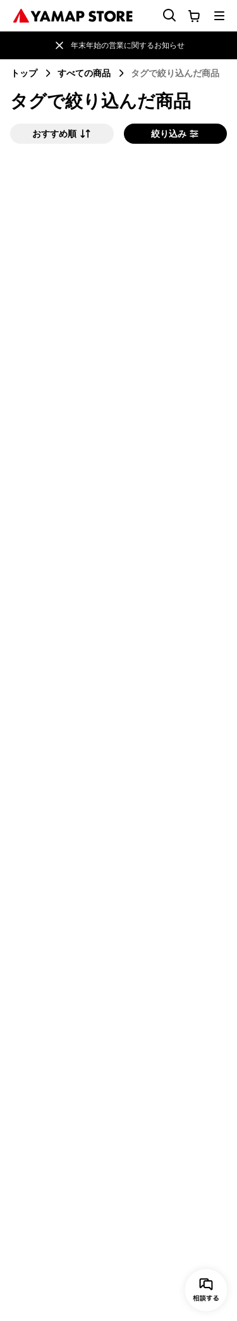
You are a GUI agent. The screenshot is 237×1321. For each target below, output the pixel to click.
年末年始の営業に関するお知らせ (128, 45)
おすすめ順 (62, 133)
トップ (24, 73)
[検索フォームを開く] (162, 15)
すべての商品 (84, 73)
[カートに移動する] (194, 15)
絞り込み (175, 134)
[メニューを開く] (219, 15)
